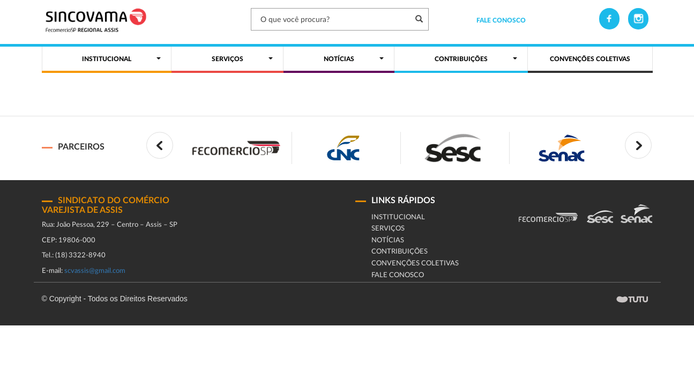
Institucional (398, 217)
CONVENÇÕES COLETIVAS (415, 263)
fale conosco (397, 275)
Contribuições (399, 251)
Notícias (387, 240)
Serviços (388, 228)
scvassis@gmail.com (94, 271)
